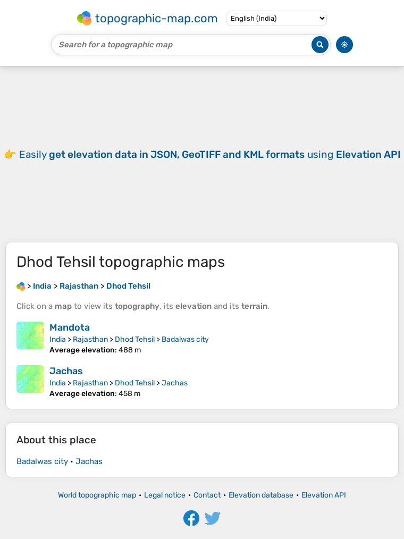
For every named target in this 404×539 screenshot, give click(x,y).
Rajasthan (90, 339)
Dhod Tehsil (135, 339)
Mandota (69, 327)
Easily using (210, 154)
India (57, 339)
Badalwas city (185, 339)
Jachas (66, 371)
